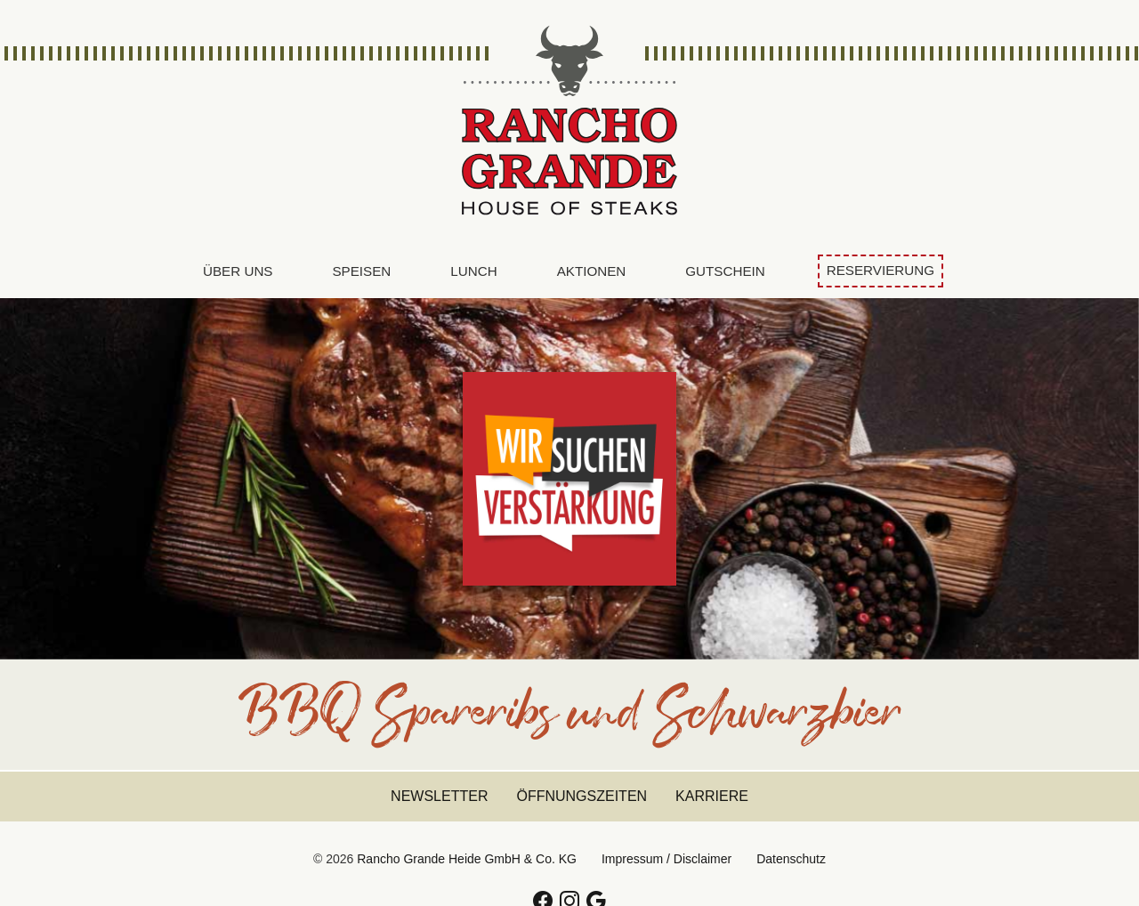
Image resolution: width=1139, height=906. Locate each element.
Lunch (473, 271)
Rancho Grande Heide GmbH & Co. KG (467, 859)
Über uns (237, 271)
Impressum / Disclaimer (666, 859)
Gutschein (724, 271)
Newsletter (439, 796)
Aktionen (591, 271)
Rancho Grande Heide (569, 122)
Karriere (711, 796)
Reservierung (880, 270)
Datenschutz (791, 859)
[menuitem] (237, 272)
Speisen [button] (361, 271)
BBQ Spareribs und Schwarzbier (569, 721)
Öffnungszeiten (581, 796)
